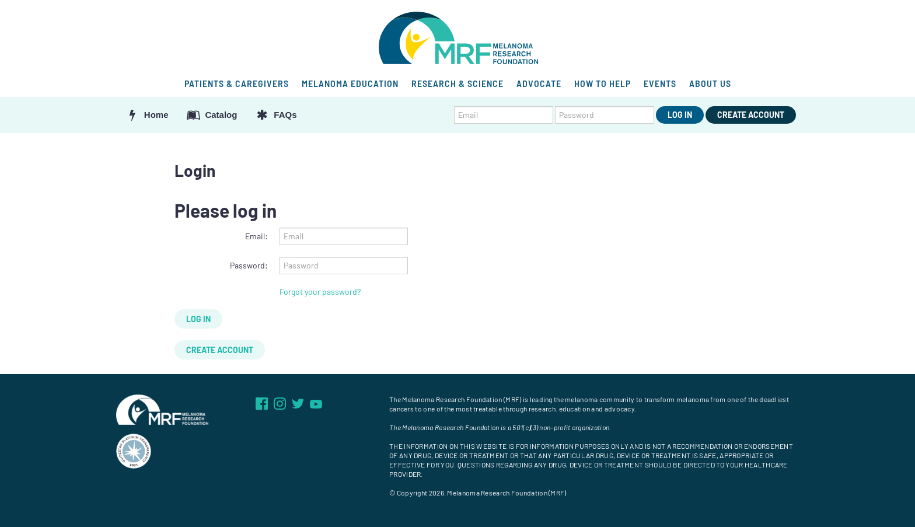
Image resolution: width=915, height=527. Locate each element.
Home (147, 115)
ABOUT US (710, 83)
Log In (680, 115)
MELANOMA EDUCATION (350, 83)
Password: (249, 265)
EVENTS (660, 83)
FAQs (275, 115)
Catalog (212, 115)
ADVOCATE (538, 83)
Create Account (750, 115)
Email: (256, 236)
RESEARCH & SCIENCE (457, 83)
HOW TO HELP (602, 83)
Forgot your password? (320, 291)
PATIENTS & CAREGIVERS (236, 83)
